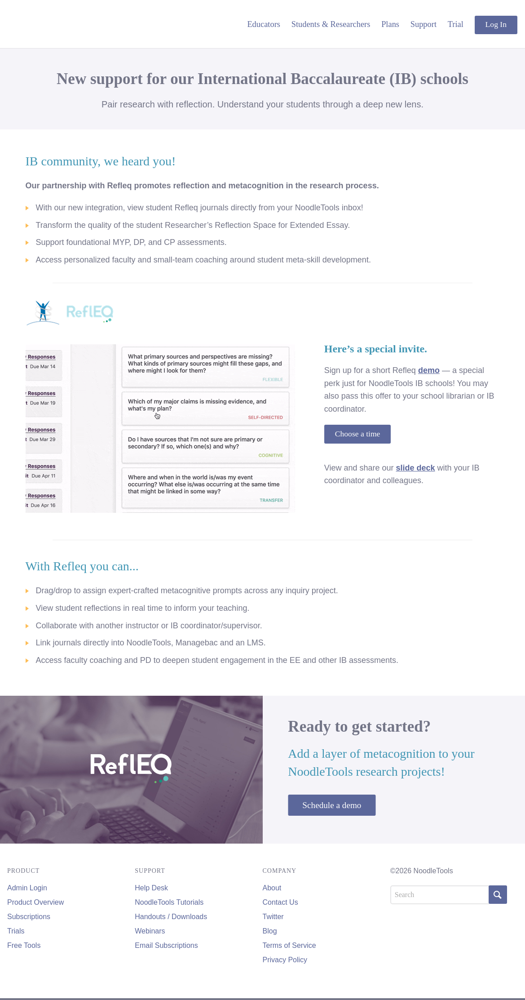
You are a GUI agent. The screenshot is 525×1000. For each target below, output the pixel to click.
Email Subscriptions (166, 945)
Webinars (150, 931)
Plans (390, 24)
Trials (16, 931)
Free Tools (23, 945)
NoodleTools (67, 24)
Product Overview (35, 902)
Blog (270, 931)
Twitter (273, 916)
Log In (496, 24)
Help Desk (151, 888)
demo (429, 370)
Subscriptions (28, 916)
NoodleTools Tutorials (169, 902)
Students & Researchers (331, 24)
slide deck (415, 467)
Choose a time (357, 433)
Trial (455, 24)
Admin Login (27, 888)
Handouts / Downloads (171, 916)
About (272, 888)
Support (423, 24)
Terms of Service (289, 945)
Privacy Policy (285, 960)
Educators (263, 24)
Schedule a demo (331, 805)
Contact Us (280, 902)
